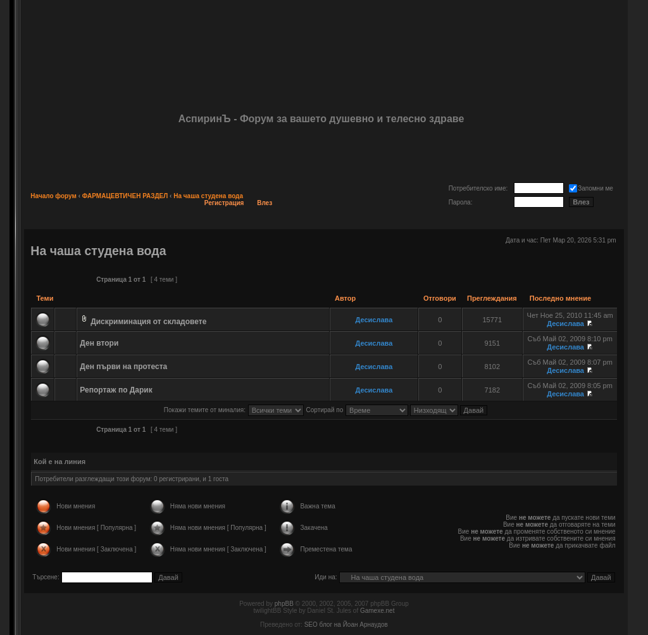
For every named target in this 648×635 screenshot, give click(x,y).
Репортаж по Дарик (116, 390)
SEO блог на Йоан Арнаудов (346, 624)
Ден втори (99, 343)
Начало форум (53, 195)
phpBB (284, 603)
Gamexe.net (377, 610)
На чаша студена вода (208, 195)
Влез (264, 202)
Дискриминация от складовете (148, 321)
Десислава (374, 320)
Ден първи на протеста (123, 366)
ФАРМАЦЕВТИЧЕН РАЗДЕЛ (125, 195)
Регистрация (224, 202)
